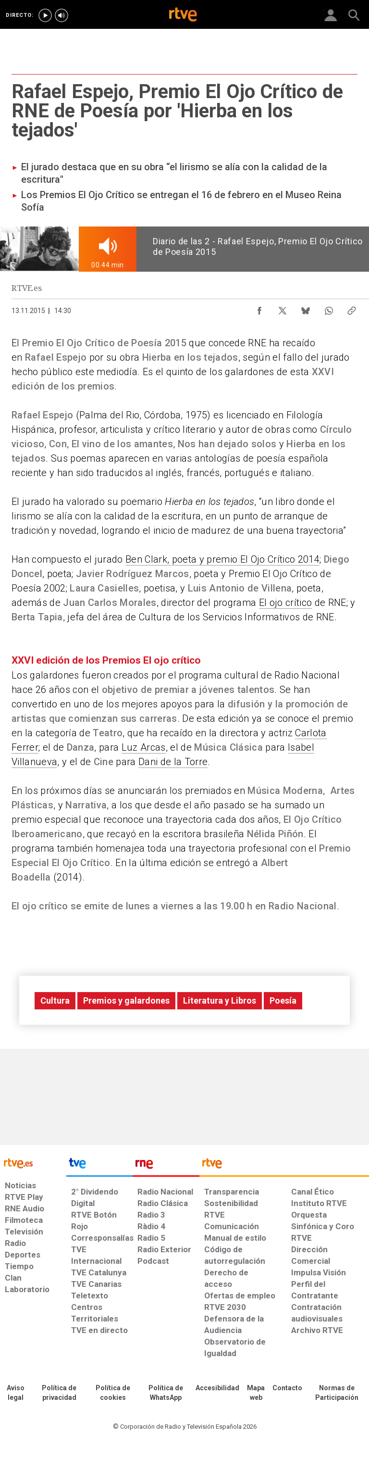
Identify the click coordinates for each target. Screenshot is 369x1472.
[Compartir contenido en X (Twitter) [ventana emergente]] (282, 308)
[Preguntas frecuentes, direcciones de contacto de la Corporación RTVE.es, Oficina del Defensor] (287, 1388)
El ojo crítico (285, 602)
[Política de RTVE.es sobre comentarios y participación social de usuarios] (337, 1393)
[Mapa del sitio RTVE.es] (256, 1393)
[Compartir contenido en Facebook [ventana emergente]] (259, 308)
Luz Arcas (144, 747)
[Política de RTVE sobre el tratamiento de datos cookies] (113, 1393)
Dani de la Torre (173, 761)
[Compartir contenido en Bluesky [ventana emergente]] (305, 308)
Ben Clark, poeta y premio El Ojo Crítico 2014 (222, 559)
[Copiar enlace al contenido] (351, 308)
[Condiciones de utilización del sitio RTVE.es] (15, 1393)
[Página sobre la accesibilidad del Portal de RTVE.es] (217, 1388)
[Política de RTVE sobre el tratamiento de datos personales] (59, 1393)
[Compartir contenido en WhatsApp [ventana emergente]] (328, 308)
